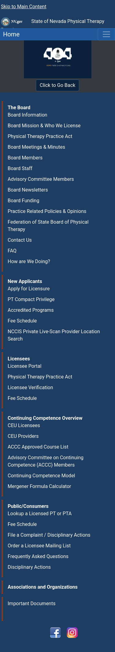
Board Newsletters (28, 190)
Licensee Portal (24, 366)
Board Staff (20, 168)
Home (10, 34)
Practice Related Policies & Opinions (47, 211)
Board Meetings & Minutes (36, 147)
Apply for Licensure (29, 289)
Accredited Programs (31, 310)
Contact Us (20, 240)
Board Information (27, 115)
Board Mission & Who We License (44, 126)
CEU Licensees (24, 425)
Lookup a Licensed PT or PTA (40, 513)
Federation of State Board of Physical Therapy (48, 225)
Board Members (25, 158)
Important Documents (32, 603)
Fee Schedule (22, 321)
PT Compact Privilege (31, 299)
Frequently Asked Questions (38, 556)
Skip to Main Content (23, 6)
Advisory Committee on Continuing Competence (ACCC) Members (45, 461)
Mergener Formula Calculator (39, 486)
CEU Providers (23, 436)
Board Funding (23, 200)
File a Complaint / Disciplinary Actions (49, 535)
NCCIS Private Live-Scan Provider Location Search (54, 335)
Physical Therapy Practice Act (40, 136)
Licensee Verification (30, 387)
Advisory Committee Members (41, 179)
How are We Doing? (29, 261)
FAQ (12, 251)
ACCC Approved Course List (38, 447)
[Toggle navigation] (106, 34)
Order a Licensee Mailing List (39, 546)
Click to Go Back (57, 85)
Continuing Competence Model (41, 476)
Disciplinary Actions (29, 567)
